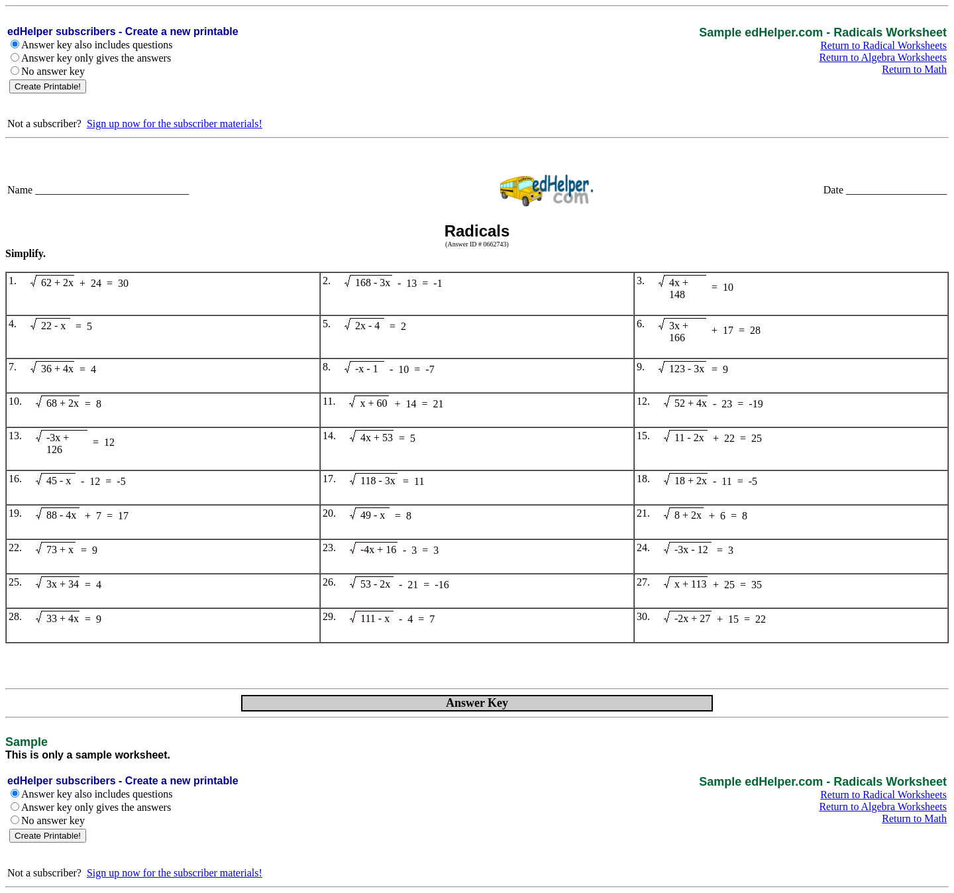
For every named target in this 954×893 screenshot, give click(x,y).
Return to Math (914, 69)
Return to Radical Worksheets (883, 45)
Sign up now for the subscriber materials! (174, 123)
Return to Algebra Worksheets (883, 57)
